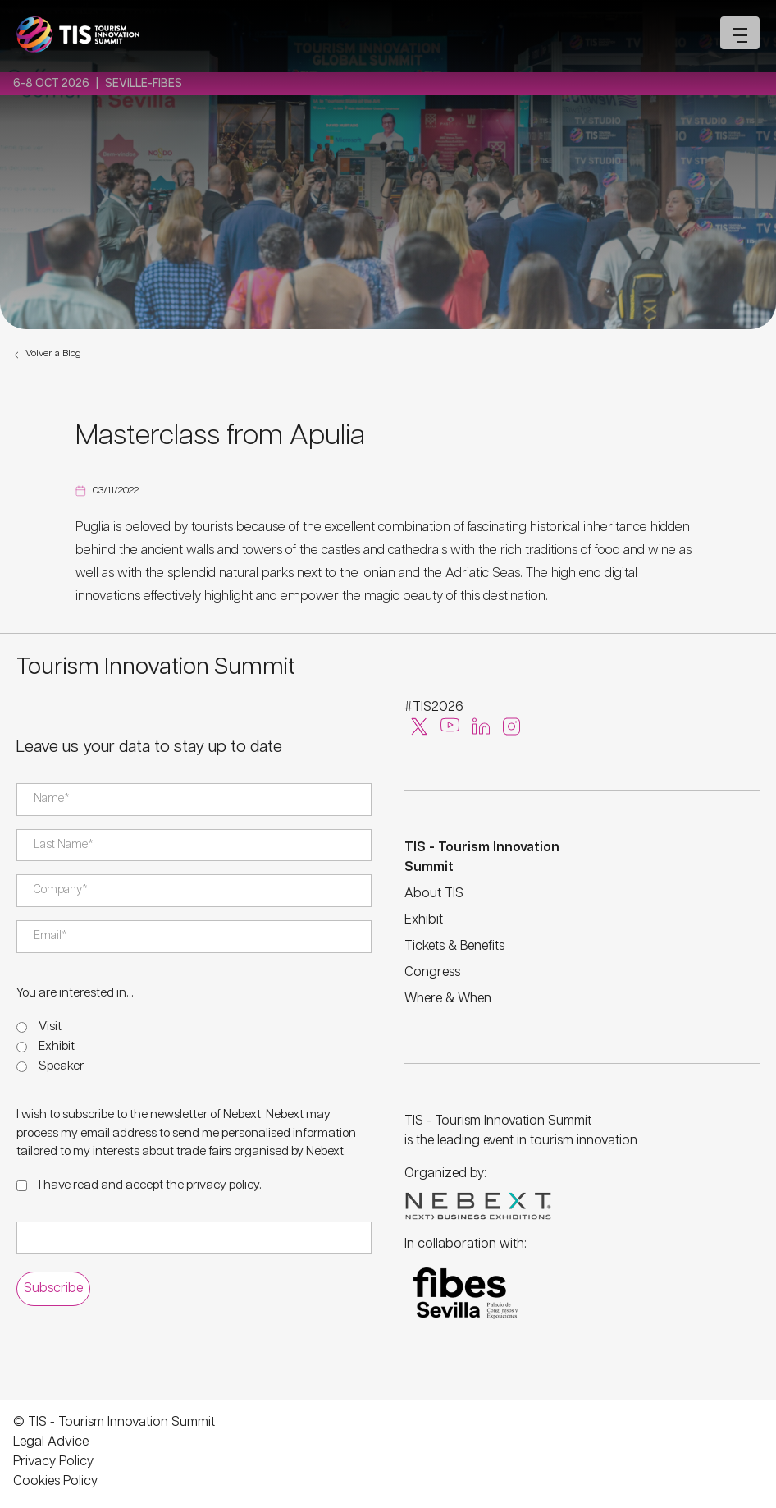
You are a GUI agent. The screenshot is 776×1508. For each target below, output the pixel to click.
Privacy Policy (53, 1462)
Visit (50, 1026)
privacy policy (222, 1185)
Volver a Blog (47, 354)
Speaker (61, 1066)
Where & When (447, 999)
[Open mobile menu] (740, 32)
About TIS (433, 894)
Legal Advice (51, 1442)
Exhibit (57, 1046)
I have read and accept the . (150, 1185)
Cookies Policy (55, 1481)
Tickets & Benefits (454, 946)
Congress (432, 972)
